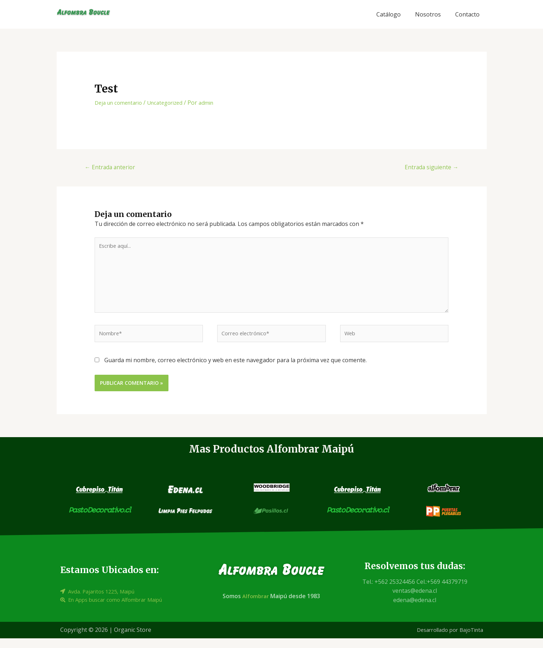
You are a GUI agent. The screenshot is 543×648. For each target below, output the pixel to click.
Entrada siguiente (428, 168)
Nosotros (428, 14)
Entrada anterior (113, 168)
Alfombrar (255, 606)
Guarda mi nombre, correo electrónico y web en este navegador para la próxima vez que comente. (235, 370)
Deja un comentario (121, 103)
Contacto (467, 14)
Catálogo (388, 14)
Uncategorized (172, 103)
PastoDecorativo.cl (99, 520)
